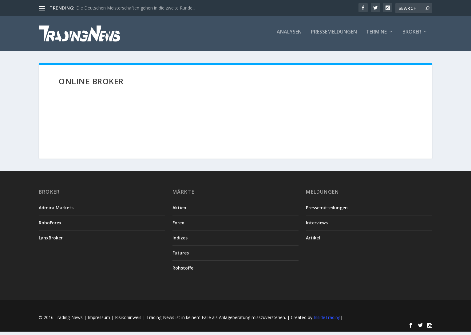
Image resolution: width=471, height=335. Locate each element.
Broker (411, 36)
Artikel (313, 241)
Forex (178, 226)
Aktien (179, 211)
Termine (376, 36)
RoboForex (50, 226)
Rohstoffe (182, 271)
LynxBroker (51, 241)
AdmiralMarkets (56, 211)
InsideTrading (327, 321)
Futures (180, 256)
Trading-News (69, 321)
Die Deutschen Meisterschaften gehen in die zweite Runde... (135, 8)
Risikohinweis (128, 321)
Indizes (180, 241)
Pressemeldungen (334, 36)
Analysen (289, 36)
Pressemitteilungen (327, 211)
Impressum (99, 321)
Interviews (317, 226)
